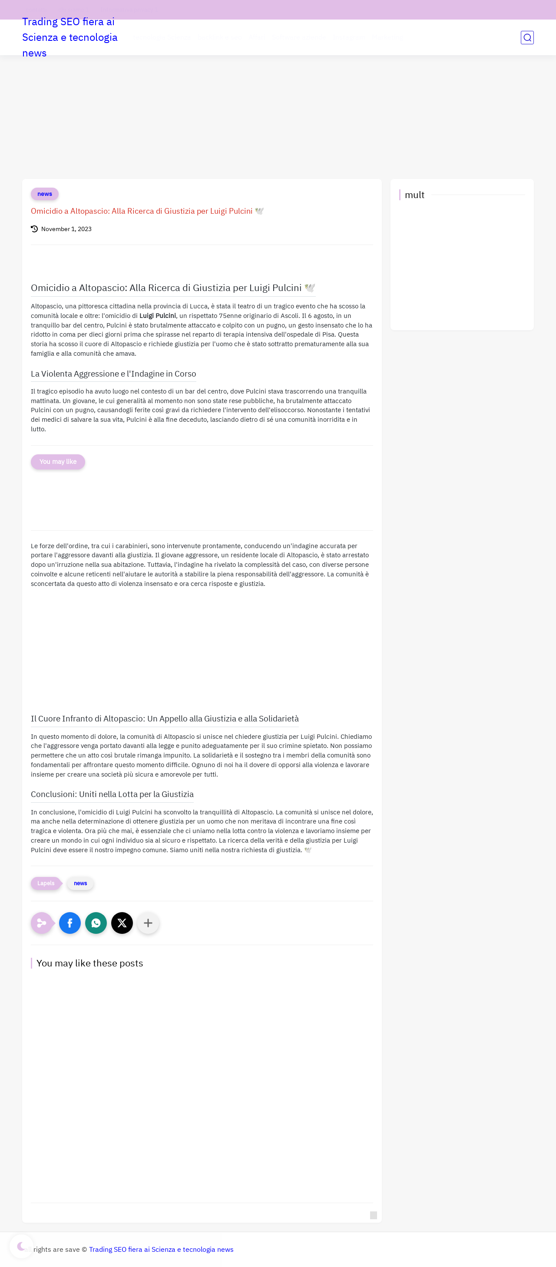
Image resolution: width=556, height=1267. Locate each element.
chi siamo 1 (73, 9)
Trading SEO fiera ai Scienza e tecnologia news (70, 37)
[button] (70, 923)
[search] (527, 37)
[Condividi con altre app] (148, 923)
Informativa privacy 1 (129, 9)
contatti (36, 9)
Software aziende (299, 37)
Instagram (349, 37)
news (44, 193)
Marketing (387, 37)
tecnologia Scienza (162, 37)
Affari (256, 37)
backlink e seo (220, 37)
